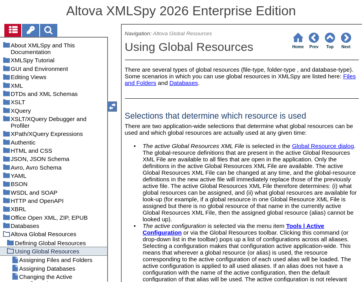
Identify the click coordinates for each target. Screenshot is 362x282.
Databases (184, 83)
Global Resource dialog (323, 146)
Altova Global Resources (182, 33)
